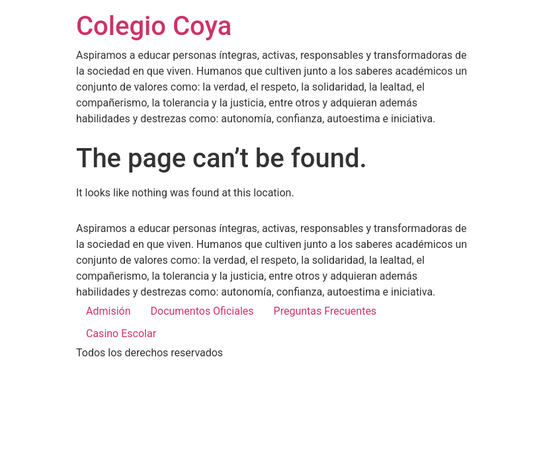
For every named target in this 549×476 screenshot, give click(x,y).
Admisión (108, 311)
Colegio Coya (154, 26)
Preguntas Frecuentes (325, 311)
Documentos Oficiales (202, 311)
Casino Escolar (121, 333)
